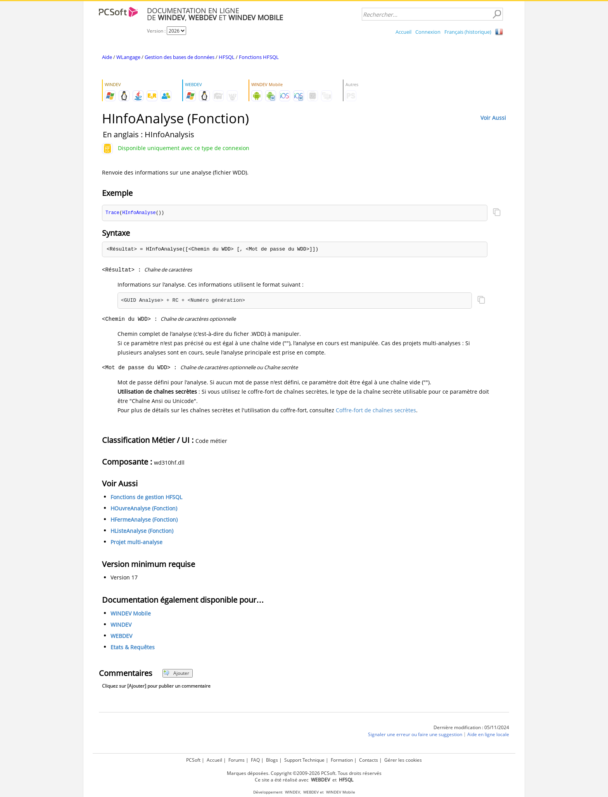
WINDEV (121, 625)
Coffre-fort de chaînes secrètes (376, 410)
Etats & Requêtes (133, 647)
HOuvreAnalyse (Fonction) (144, 508)
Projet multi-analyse (136, 542)
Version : (157, 31)
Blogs (272, 760)
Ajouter (176, 673)
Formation (342, 760)
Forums (236, 760)
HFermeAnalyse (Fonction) (144, 520)
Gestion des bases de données (179, 57)
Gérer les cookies (403, 760)
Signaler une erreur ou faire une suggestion (415, 734)
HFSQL (227, 57)
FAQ (255, 760)
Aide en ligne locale (488, 734)
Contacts (368, 760)
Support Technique (304, 760)
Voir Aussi (493, 117)
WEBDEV (121, 636)
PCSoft (193, 760)
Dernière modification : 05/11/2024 (471, 727)
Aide (107, 57)
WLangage (128, 57)
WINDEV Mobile (131, 613)
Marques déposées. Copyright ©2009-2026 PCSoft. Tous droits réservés (304, 773)
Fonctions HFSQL (259, 57)
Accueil (403, 31)
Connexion (427, 31)
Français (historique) (467, 31)
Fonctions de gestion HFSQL (146, 497)
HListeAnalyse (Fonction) (142, 531)
